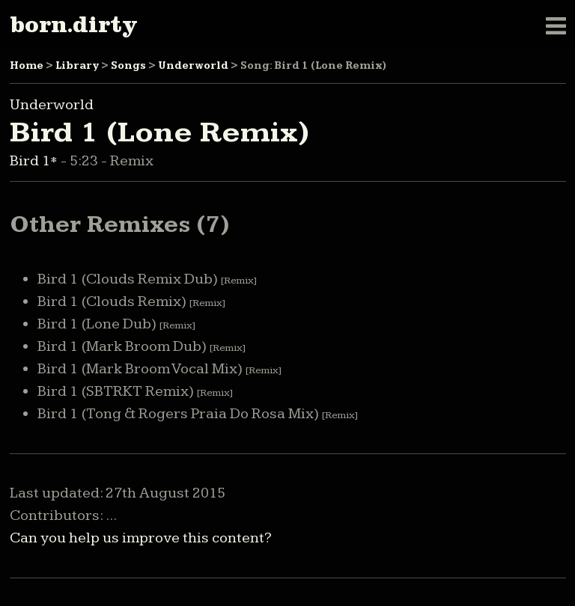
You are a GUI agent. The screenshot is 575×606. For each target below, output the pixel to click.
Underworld (193, 66)
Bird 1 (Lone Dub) (116, 324)
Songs (128, 66)
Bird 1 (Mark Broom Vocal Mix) (159, 369)
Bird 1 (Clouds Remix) (131, 301)
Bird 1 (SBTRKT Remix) (135, 391)
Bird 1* (35, 161)
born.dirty (73, 24)
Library (77, 66)
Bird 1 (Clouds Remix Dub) (147, 279)
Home (26, 66)
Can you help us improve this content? (141, 538)
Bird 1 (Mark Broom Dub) (141, 346)
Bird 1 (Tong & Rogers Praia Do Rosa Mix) (197, 414)
